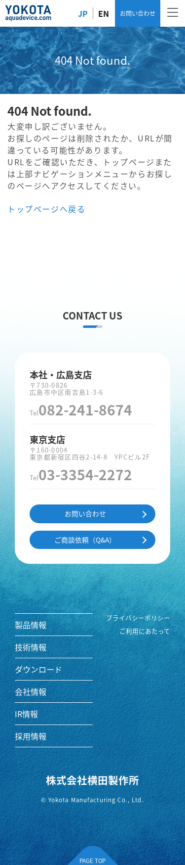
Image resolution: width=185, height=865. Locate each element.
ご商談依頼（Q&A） (85, 540)
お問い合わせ (137, 13)
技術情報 (30, 647)
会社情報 (30, 691)
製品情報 (30, 625)
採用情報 (30, 736)
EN (103, 13)
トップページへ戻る (46, 209)
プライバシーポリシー (138, 617)
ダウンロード (38, 669)
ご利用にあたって (144, 631)
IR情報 (26, 714)
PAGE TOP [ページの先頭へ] (92, 861)
